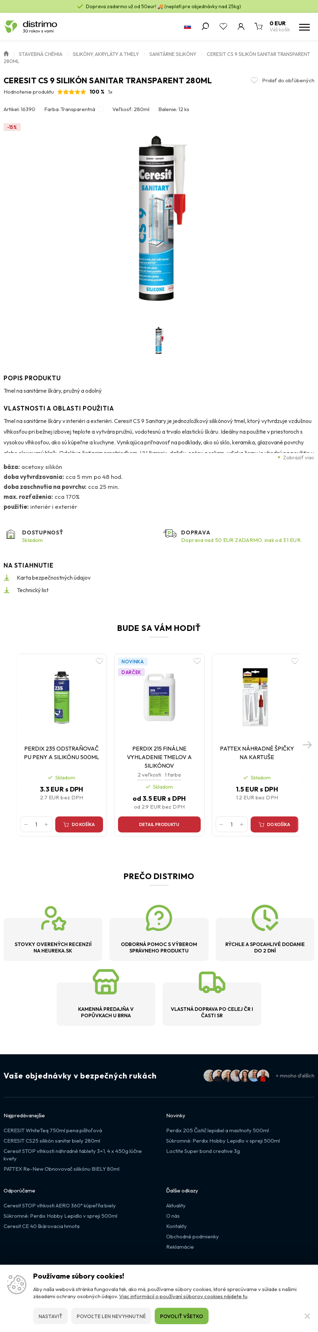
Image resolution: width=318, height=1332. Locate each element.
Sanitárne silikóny (172, 54)
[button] (307, 750)
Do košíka (86, 828)
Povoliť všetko (181, 1316)
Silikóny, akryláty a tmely (106, 54)
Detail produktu (159, 828)
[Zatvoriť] (307, 1316)
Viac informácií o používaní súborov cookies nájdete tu (183, 1296)
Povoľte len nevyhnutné (111, 1316)
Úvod (6, 53)
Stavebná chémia (40, 54)
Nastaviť (50, 1316)
